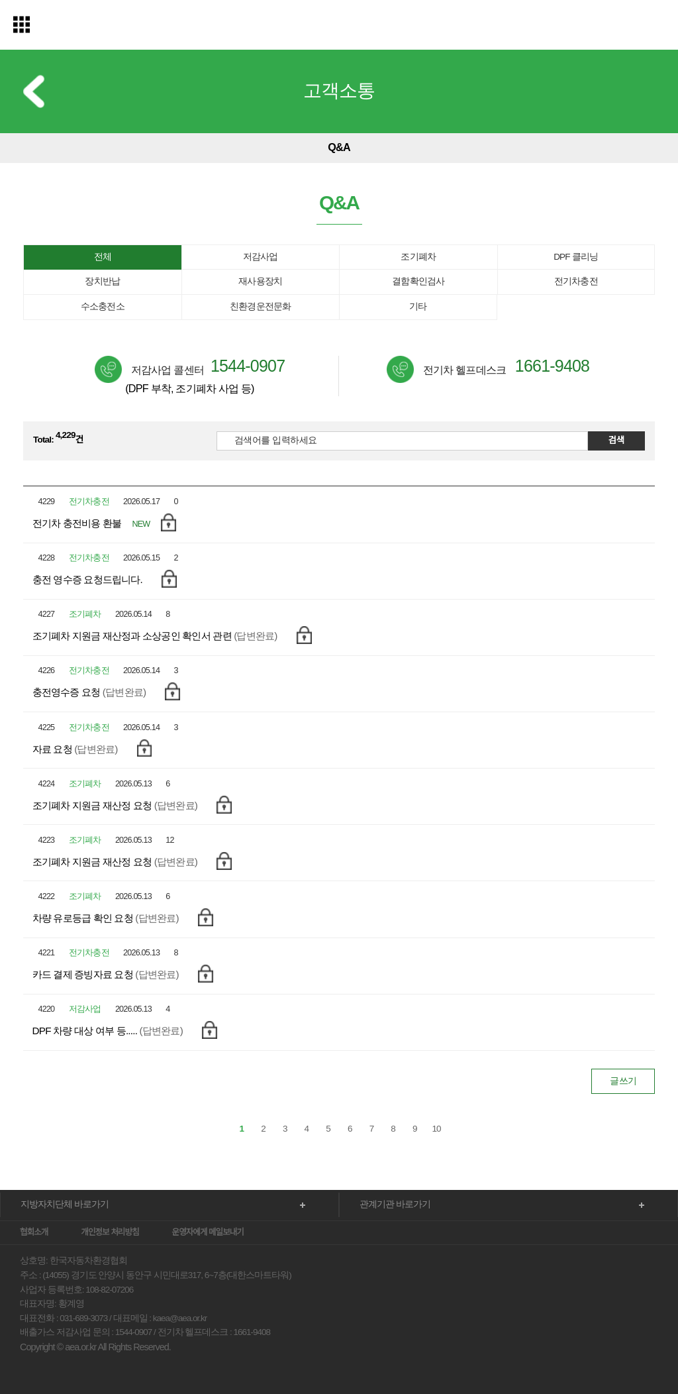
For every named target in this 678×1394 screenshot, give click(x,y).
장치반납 (102, 281)
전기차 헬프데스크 (504, 370)
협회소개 (34, 1232)
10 (436, 1129)
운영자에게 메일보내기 (208, 1232)
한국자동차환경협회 (339, 26)
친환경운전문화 (260, 306)
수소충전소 (102, 306)
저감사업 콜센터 (206, 370)
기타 (418, 306)
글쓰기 (625, 1081)
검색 (655, 26)
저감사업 (260, 257)
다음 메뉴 (650, 148)
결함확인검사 (418, 281)
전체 (102, 257)
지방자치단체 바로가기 (58, 1204)
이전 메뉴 (33, 91)
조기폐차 (418, 257)
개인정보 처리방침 (109, 1232)
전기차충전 (576, 281)
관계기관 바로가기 (390, 1204)
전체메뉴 (21, 25)
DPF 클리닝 (576, 257)
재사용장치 (260, 281)
